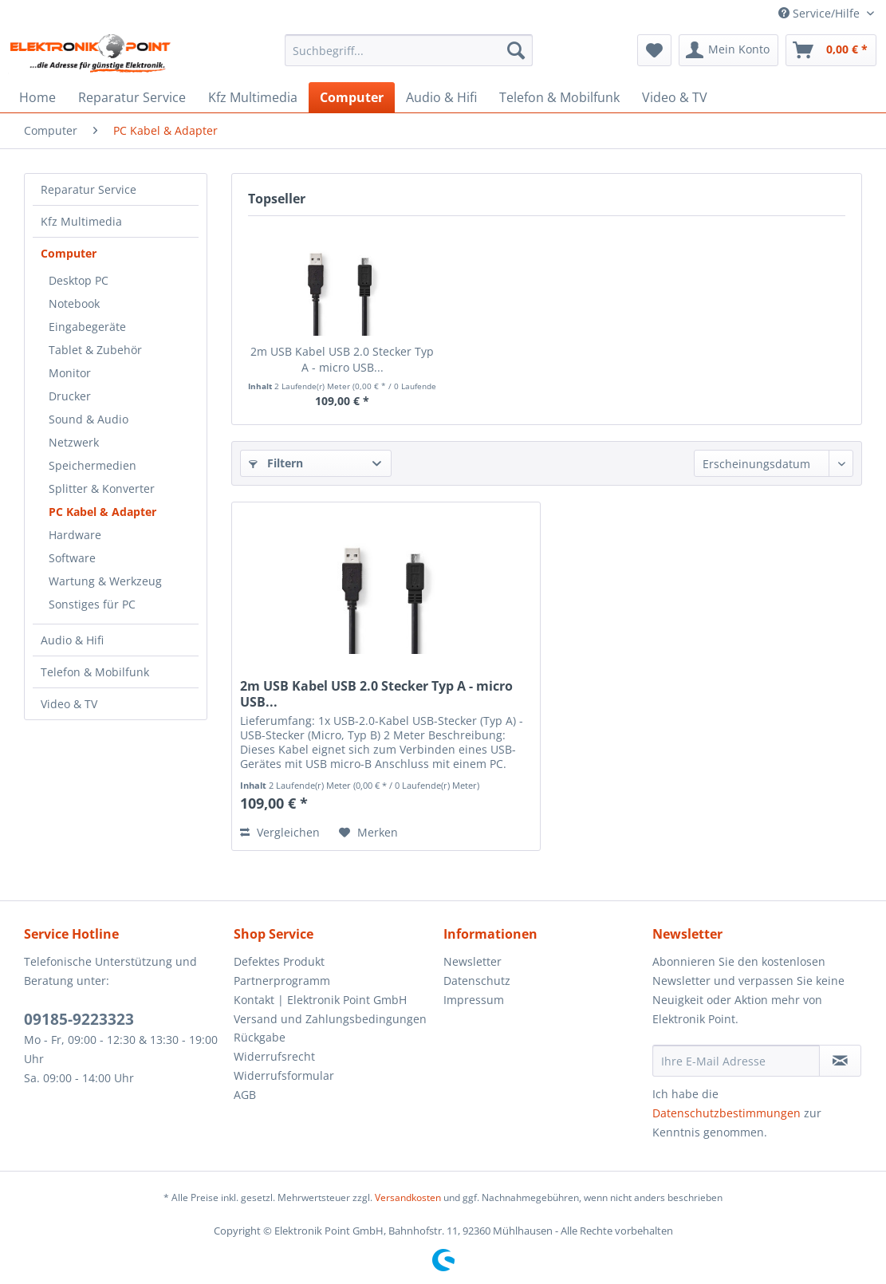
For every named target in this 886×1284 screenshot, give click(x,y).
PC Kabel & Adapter (102, 511)
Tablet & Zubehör (95, 349)
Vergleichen (280, 832)
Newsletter (472, 961)
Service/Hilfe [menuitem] (820, 13)
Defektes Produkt (279, 961)
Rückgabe (259, 1037)
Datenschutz (476, 980)
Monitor (70, 372)
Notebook (74, 303)
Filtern (276, 463)
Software (72, 557)
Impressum (473, 999)
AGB (245, 1094)
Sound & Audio (88, 419)
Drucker (70, 396)
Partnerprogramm (282, 980)
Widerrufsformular (284, 1075)
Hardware (75, 534)
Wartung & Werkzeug (105, 581)
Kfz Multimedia (81, 221)
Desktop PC (78, 280)
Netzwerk (74, 442)
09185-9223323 (79, 1019)
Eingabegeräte (87, 326)
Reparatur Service (88, 189)
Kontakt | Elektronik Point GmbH (320, 999)
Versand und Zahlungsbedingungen (330, 1018)
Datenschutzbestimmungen (726, 1113)
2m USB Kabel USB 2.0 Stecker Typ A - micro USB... (342, 359)
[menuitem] (409, 50)
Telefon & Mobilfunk (95, 671)
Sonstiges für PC (92, 604)
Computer (68, 253)
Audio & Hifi (72, 640)
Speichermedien (92, 465)
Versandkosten (408, 1197)
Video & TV (69, 703)
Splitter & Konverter (102, 488)
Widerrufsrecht (274, 1056)
